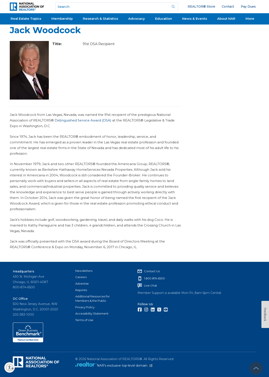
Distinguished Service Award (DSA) (83, 120)
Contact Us (152, 271)
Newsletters (83, 270)
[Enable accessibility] (9, 367)
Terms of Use (84, 320)
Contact (228, 6)
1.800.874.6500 (154, 278)
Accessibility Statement (91, 313)
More (250, 18)
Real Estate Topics (26, 18)
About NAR (226, 18)
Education (163, 18)
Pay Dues (248, 6)
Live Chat (150, 285)
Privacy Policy (85, 307)
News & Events (194, 18)
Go (173, 6)
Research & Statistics (100, 18)
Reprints (81, 290)
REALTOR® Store (201, 6)
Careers (81, 277)
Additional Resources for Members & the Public (92, 298)
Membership (62, 18)
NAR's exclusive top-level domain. (124, 365)
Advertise (82, 283)
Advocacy (136, 18)
